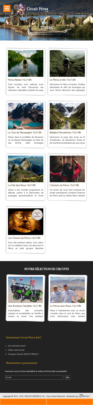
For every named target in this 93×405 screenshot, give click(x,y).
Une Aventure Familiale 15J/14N (24, 305)
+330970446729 (23, 402)
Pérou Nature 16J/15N (19, 79)
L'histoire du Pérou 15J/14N (64, 185)
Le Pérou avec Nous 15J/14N (65, 305)
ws (69, 402)
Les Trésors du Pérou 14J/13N (24, 238)
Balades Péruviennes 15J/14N (65, 132)
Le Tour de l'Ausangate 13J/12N (24, 132)
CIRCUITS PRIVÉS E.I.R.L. (35, 396)
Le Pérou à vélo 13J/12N (62, 79)
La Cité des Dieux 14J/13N (22, 185)
